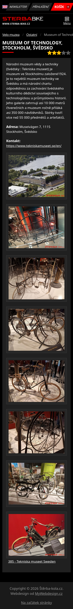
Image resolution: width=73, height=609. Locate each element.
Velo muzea (10, 34)
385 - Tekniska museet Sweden (32, 561)
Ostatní (31, 34)
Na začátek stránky (36, 602)
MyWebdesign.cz (48, 593)
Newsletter (18, 7)
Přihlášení (41, 7)
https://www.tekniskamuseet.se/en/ (34, 145)
